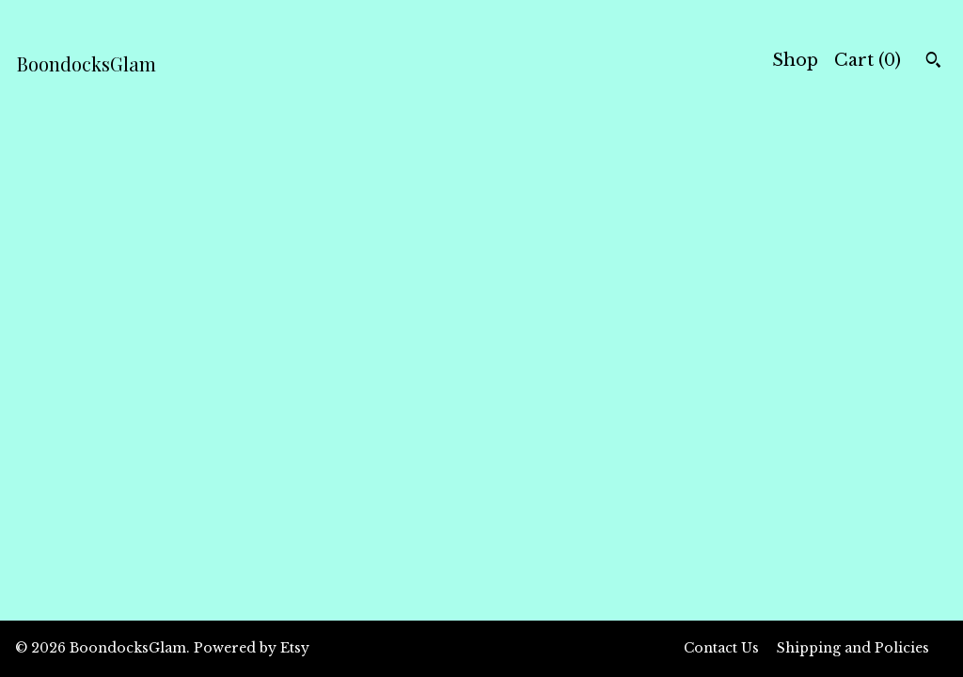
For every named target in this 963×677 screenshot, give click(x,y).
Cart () (867, 60)
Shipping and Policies (853, 647)
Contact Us (721, 647)
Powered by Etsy (251, 647)
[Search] (933, 62)
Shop (795, 60)
